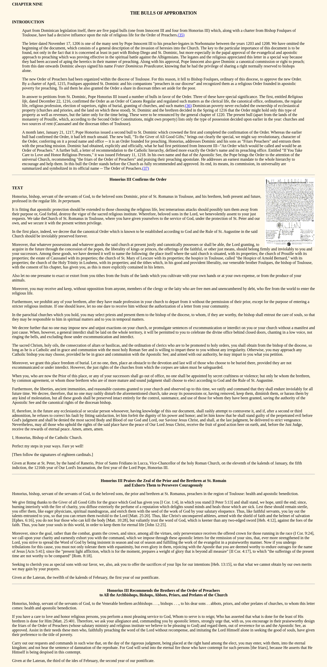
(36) (188, 106)
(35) (181, 35)
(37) (145, 168)
